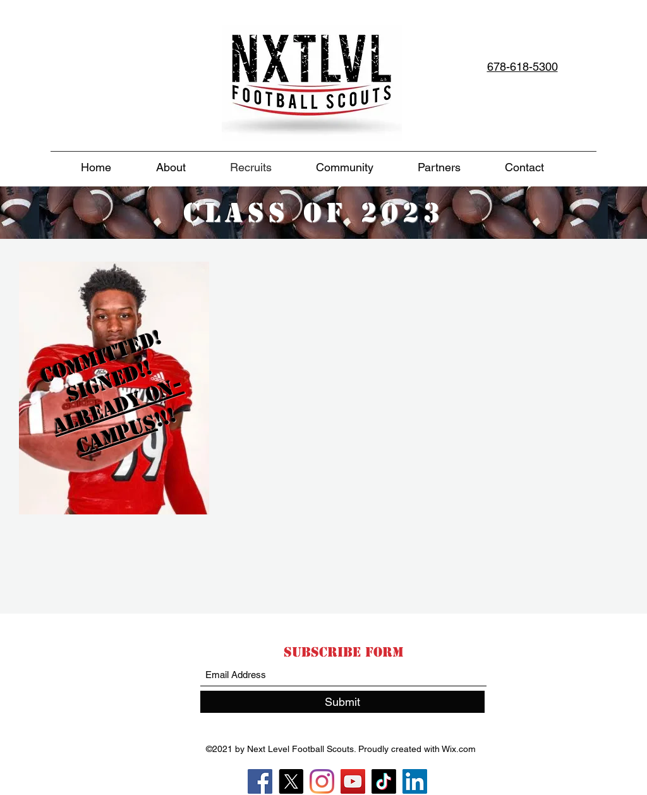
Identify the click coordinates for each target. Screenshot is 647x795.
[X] (291, 781)
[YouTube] (353, 781)
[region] (113, 412)
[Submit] (342, 702)
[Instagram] (322, 781)
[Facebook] (260, 781)
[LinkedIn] (414, 781)
